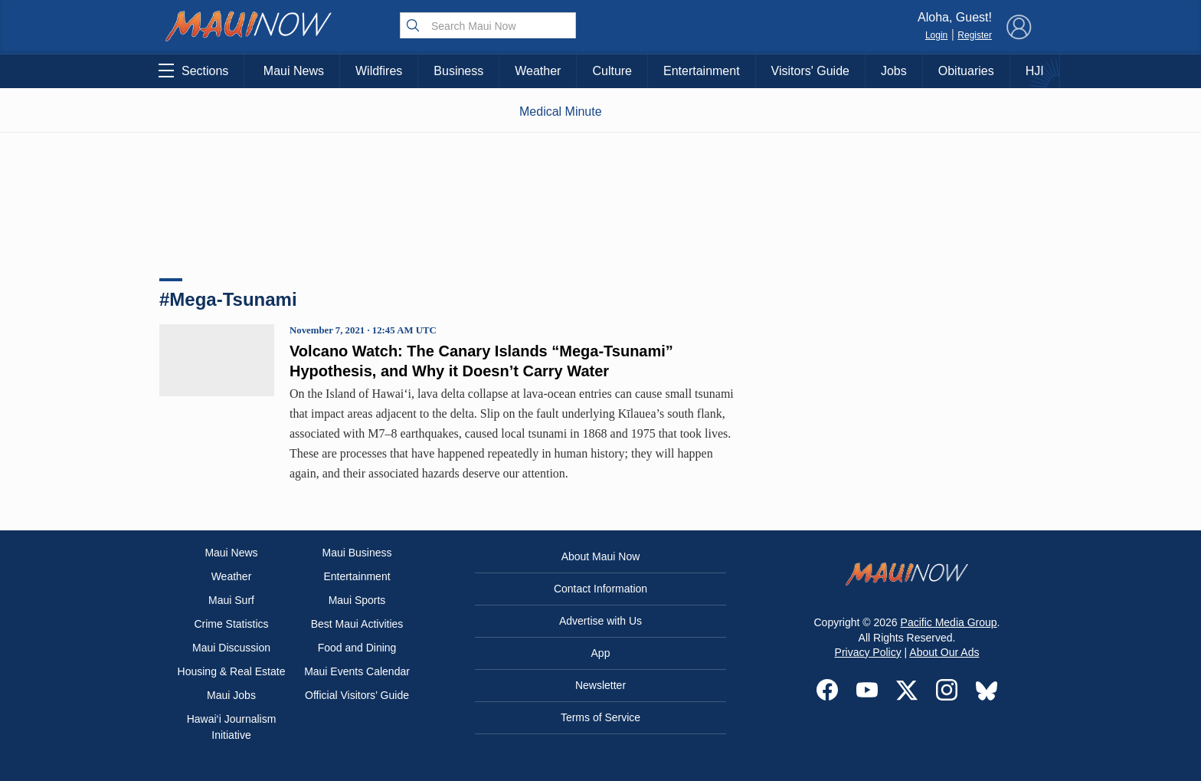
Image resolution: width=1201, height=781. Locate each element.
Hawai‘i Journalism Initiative (232, 727)
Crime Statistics (231, 624)
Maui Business (356, 552)
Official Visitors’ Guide (357, 695)
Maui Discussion (231, 648)
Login (936, 35)
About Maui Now (600, 556)
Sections (193, 70)
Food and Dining (357, 648)
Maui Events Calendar (357, 671)
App (600, 653)
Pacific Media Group (949, 622)
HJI (1035, 70)
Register (974, 35)
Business (458, 70)
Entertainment (701, 70)
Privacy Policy (868, 652)
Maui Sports (357, 600)
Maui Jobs (231, 695)
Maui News (293, 70)
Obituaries (966, 70)
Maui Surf (231, 600)
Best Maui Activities (357, 624)
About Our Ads (944, 652)
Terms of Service (600, 717)
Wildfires (378, 70)
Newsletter (600, 685)
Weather (538, 70)
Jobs (894, 70)
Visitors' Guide (810, 70)
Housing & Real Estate (232, 671)
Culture (612, 70)
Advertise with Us (600, 621)
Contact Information (600, 588)
